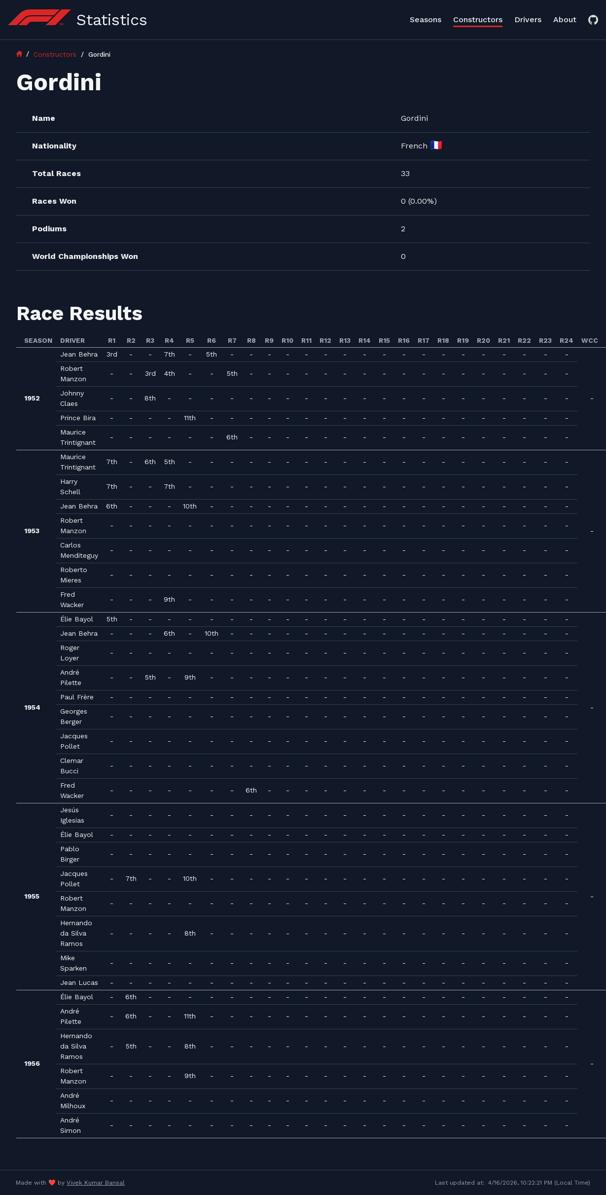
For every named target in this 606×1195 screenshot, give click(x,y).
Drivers (527, 19)
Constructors (477, 19)
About (564, 19)
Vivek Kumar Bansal (96, 1182)
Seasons (425, 19)
